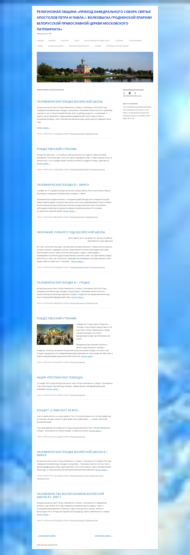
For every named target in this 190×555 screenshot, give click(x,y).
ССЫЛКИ (98, 46)
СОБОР (76, 41)
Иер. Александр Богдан (94, 476)
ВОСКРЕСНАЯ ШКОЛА (56, 46)
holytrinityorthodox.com (132, 95)
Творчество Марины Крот (79, 46)
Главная (40, 41)
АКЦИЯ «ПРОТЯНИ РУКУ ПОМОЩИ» (60, 377)
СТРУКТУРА (119, 41)
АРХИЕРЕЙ (51, 41)
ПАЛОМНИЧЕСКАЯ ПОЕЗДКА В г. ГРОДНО (63, 282)
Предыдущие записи (46, 535)
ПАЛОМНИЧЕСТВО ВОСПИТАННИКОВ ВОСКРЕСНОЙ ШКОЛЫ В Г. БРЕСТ (70, 495)
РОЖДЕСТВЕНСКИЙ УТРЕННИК (56, 149)
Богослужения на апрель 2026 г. (97, 41)
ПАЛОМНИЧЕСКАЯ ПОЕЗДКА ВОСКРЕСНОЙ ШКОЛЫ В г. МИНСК (72, 453)
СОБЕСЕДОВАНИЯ (135, 41)
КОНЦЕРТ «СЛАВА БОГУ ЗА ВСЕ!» (58, 410)
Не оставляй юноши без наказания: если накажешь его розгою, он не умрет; (137, 110)
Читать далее (43, 128)
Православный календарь (133, 90)
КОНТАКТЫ (65, 41)
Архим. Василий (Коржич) (80, 169)
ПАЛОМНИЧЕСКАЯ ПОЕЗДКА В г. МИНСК (63, 184)
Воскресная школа (78, 134)
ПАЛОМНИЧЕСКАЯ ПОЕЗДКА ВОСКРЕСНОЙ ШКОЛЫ (70, 101)
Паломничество (92, 134)
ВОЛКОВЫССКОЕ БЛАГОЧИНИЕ (117, 46)
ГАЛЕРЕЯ (40, 46)
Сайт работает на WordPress (47, 545)
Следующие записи (104, 535)
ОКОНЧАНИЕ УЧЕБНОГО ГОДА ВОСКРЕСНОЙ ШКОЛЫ (71, 232)
